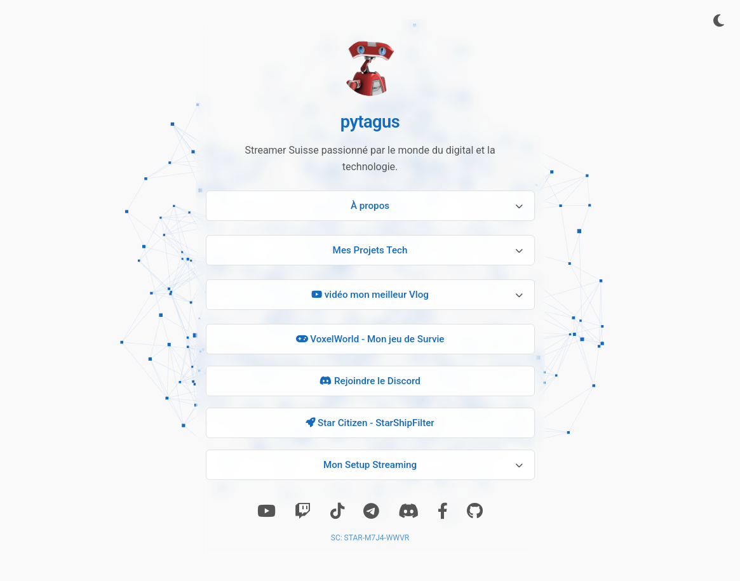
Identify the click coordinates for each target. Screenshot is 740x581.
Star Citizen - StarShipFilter (370, 423)
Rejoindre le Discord (370, 381)
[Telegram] (371, 511)
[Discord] (408, 511)
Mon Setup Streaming (370, 465)
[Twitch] (303, 511)
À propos (370, 205)
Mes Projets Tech (370, 250)
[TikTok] (337, 511)
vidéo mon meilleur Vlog (370, 294)
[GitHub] (475, 511)
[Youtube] (266, 511)
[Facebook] (443, 511)
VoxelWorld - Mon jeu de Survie (370, 339)
